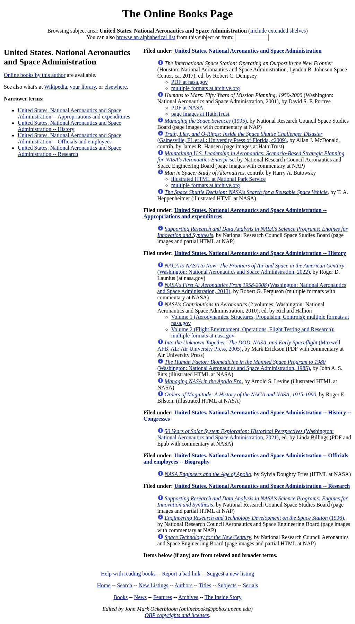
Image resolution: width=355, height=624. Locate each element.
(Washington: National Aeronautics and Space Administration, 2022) (250, 269)
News (140, 597)
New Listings (153, 585)
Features (162, 597)
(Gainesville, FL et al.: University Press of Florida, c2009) (240, 137)
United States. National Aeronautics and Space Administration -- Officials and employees (69, 138)
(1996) (254, 518)
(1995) (206, 121)
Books (120, 597)
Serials (250, 585)
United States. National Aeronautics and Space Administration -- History (69, 126)
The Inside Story (223, 597)
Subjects (227, 585)
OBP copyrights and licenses (177, 615)
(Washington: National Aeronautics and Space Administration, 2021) (245, 434)
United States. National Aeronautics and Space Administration (248, 51)
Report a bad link (181, 574)
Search (124, 585)
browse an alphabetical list (145, 37)
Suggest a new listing (230, 574)
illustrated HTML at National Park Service (218, 179)
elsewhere (116, 87)
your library (83, 87)
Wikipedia (55, 87)
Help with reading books (128, 574)
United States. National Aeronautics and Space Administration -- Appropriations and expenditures (74, 113)
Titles (205, 585)
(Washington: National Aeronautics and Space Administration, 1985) (241, 365)
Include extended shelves (278, 31)
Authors (183, 585)
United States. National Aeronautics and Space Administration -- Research (69, 151)
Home (104, 585)
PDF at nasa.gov (189, 82)
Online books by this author (35, 75)
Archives (188, 597)
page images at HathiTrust (200, 114)
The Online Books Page (177, 13)
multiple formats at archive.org (205, 88)
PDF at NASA (187, 108)
